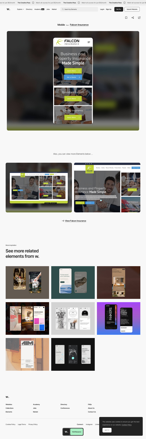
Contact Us (92, 412)
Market (54, 9)
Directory (29, 9)
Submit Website (132, 9)
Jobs (48, 9)
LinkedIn (98, 424)
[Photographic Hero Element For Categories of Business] (107, 188)
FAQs (90, 404)
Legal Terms (22, 424)
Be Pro (119, 9)
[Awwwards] (8, 9)
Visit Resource (76, 432)
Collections (9, 408)
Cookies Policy (10, 424)
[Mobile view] (27, 318)
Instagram (89, 424)
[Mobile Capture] (27, 282)
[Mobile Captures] (73, 282)
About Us (91, 408)
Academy (39, 9)
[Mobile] (118, 282)
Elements (9, 412)
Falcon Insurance (79, 25)
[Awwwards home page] (66, 432)
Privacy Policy (33, 424)
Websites (9, 404)
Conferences (65, 408)
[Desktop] (39, 188)
